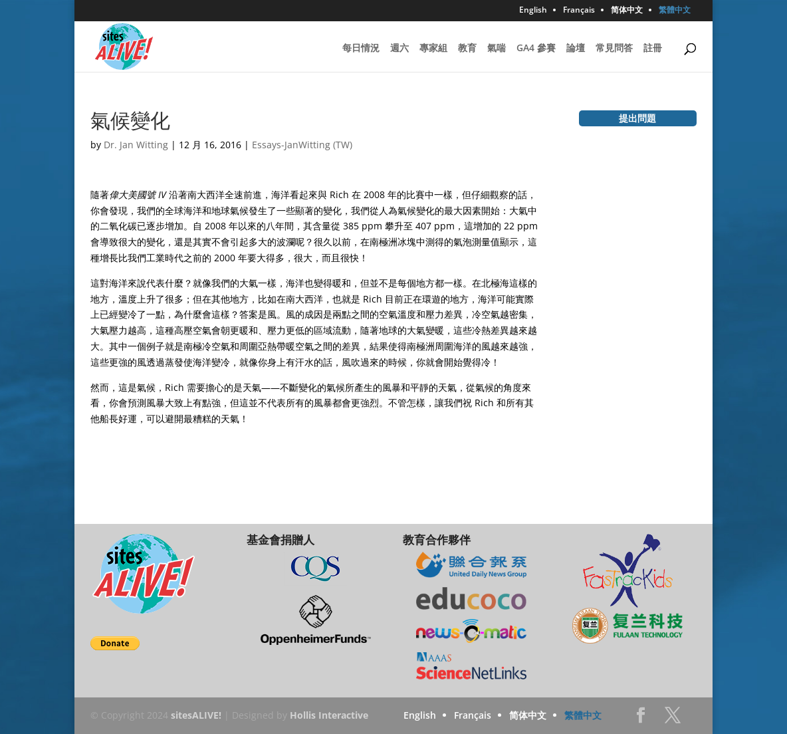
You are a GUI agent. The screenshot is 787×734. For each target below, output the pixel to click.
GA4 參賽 (536, 48)
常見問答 (614, 48)
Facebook (641, 719)
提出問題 (637, 118)
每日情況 (361, 48)
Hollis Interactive (329, 715)
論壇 (575, 48)
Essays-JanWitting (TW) (302, 144)
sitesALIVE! (196, 715)
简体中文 (627, 10)
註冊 (652, 48)
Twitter (673, 719)
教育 (467, 48)
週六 (399, 48)
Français (579, 10)
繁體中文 (675, 10)
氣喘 (496, 48)
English (533, 10)
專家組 (433, 48)
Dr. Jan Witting (136, 144)
